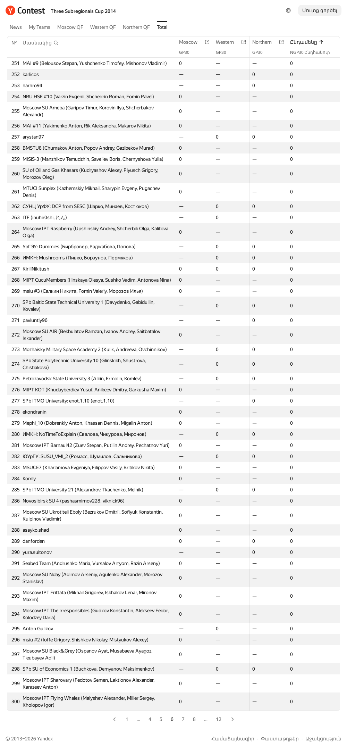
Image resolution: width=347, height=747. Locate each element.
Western (228, 42)
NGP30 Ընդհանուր (313, 52)
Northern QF (136, 27)
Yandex (45, 738)
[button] (41, 42)
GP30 (187, 52)
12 (218, 719)
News (16, 27)
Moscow (191, 42)
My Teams (39, 27)
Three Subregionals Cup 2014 (83, 11)
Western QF (103, 27)
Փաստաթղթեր (280, 738)
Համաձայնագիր (232, 738)
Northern (265, 42)
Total (162, 27)
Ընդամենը (307, 42)
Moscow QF (70, 27)
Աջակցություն (323, 738)
